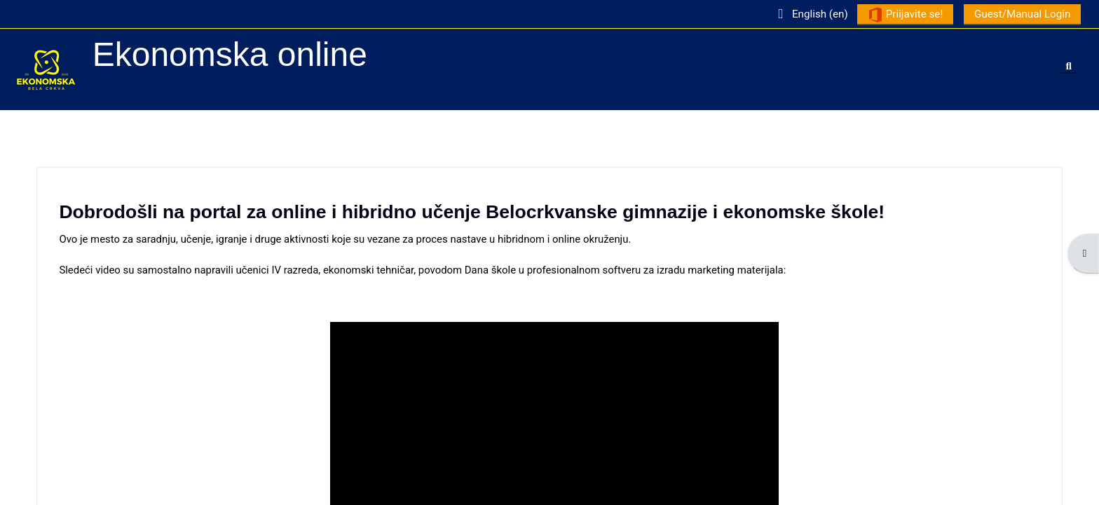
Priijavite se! (900, 14)
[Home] (46, 68)
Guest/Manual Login (1018, 14)
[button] (806, 14)
